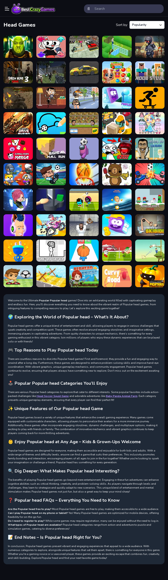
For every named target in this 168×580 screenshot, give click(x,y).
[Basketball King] (84, 174)
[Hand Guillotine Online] (51, 200)
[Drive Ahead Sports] (149, 174)
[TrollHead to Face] (51, 251)
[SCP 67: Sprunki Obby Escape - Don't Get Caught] (116, 149)
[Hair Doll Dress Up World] (149, 123)
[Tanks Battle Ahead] (18, 98)
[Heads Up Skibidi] (149, 149)
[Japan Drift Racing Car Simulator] (84, 72)
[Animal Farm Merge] (18, 149)
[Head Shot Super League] (18, 276)
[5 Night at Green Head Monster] (18, 47)
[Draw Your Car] (51, 123)
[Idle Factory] (116, 123)
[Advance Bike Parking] (84, 47)
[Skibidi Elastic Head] (149, 225)
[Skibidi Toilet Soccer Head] (84, 225)
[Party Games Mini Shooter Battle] (18, 174)
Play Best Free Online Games (33, 9)
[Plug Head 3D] (18, 251)
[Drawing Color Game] (116, 174)
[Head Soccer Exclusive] (51, 174)
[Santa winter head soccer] (116, 251)
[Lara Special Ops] (84, 98)
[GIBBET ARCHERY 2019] (149, 251)
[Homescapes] (116, 47)
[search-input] (127, 8)
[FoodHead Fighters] (149, 276)
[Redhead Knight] (84, 276)
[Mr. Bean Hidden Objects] (51, 98)
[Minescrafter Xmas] (149, 200)
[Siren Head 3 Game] (18, 72)
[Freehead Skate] (149, 98)
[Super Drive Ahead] (18, 123)
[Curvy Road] (116, 276)
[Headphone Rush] (18, 225)
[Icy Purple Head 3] (116, 225)
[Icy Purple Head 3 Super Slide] (116, 98)
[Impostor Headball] (84, 149)
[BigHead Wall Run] (51, 149)
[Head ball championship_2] (116, 200)
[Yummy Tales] (116, 72)
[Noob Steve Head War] (149, 72)
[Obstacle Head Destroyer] (51, 276)
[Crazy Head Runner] (84, 251)
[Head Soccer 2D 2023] (84, 123)
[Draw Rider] (51, 225)
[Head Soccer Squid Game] (84, 200)
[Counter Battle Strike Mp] (51, 72)
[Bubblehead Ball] (18, 200)
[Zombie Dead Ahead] (149, 47)
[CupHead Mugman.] (51, 47)
